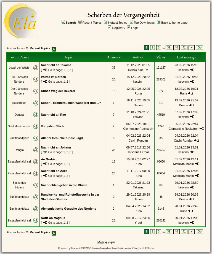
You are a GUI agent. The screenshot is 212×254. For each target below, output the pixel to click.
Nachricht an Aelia (54, 170)
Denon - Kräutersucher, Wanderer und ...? (71, 102)
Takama (138, 187)
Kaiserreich (19, 102)
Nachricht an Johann (56, 147)
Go (200, 47)
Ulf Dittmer (149, 248)
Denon (138, 105)
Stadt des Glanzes (19, 126)
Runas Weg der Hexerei (58, 91)
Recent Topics (92, 22)
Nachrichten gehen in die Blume (64, 185)
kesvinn (183, 70)
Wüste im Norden (53, 77)
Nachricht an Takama (56, 65)
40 (176, 47)
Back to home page (174, 22)
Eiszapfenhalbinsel (19, 161)
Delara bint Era (138, 70)
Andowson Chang (130, 248)
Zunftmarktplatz (19, 138)
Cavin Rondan (138, 140)
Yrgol (138, 222)
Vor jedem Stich (52, 126)
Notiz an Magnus (53, 218)
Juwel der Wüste (19, 67)
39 (168, 47)
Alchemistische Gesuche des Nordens (68, 208)
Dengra (19, 114)
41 (184, 47)
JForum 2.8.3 (76, 248)
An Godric (48, 159)
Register (117, 27)
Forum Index (16, 48)
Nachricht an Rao (53, 114)
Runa (138, 93)
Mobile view (106, 242)
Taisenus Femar (138, 152)
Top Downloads (144, 22)
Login (135, 27)
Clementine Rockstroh (138, 128)
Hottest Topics (117, 22)
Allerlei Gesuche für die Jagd (62, 138)
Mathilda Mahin (183, 164)
